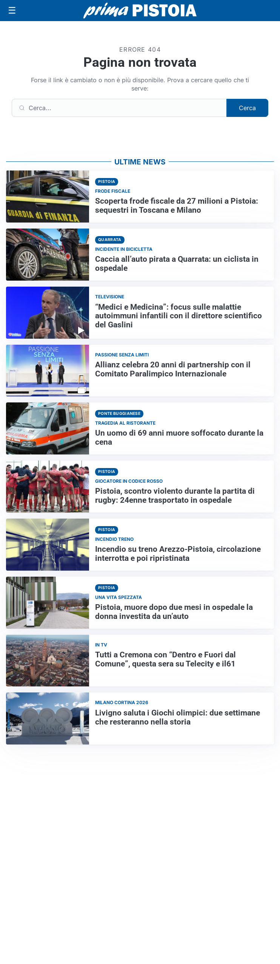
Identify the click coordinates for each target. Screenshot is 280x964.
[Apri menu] (12, 10)
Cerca (247, 108)
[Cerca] (119, 108)
